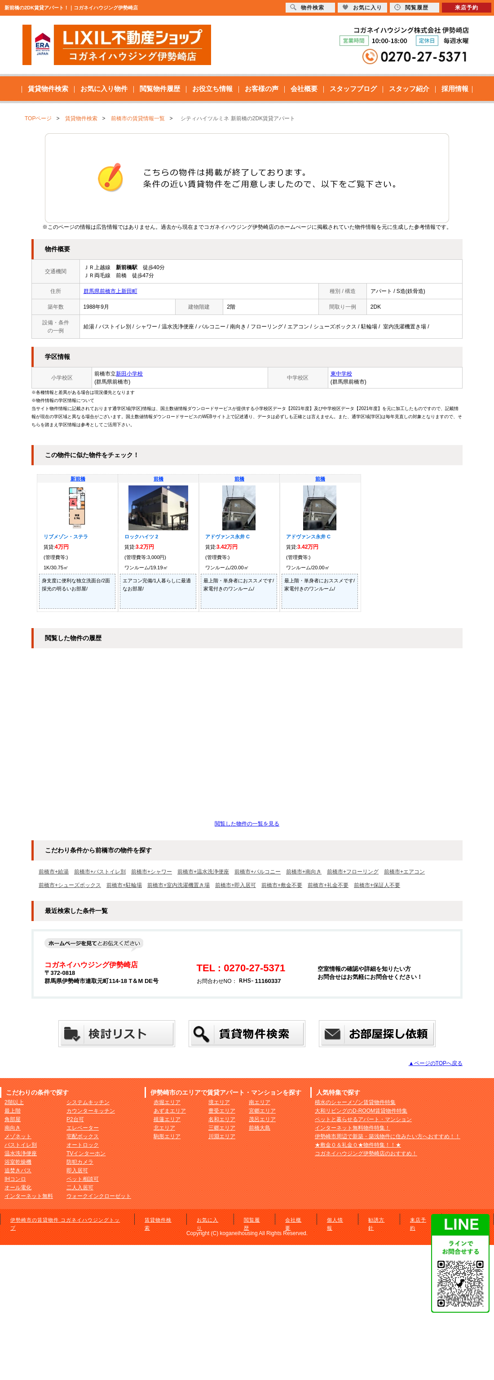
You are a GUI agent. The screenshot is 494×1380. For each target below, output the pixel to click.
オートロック (82, 1145)
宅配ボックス (82, 1136)
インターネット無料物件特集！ (352, 1128)
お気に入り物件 (104, 88)
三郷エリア (221, 1128)
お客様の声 (261, 88)
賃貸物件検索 (48, 88)
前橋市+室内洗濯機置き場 (178, 885)
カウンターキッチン (90, 1111)
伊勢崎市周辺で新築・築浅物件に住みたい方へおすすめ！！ (387, 1136)
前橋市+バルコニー (257, 872)
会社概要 (304, 88)
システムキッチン (88, 1102)
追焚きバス (17, 1170)
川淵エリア (221, 1136)
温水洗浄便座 (20, 1153)
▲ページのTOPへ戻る (436, 1063)
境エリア (219, 1102)
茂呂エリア (262, 1119)
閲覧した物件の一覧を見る (247, 824)
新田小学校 (129, 374)
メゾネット (17, 1136)
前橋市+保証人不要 (377, 885)
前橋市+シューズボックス (70, 885)
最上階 (12, 1111)
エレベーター (82, 1128)
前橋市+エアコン (404, 872)
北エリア (164, 1128)
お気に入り (362, 7)
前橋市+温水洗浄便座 (203, 872)
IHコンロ (15, 1179)
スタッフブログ (353, 88)
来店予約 (466, 7)
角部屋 (12, 1119)
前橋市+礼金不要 (328, 885)
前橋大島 (259, 1128)
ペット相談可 (82, 1179)
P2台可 (75, 1119)
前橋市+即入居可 (235, 885)
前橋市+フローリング (353, 872)
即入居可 (77, 1170)
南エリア (259, 1102)
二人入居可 (79, 1187)
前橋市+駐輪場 (124, 885)
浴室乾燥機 (17, 1162)
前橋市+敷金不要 (281, 885)
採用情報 (454, 88)
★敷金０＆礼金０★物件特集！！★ (358, 1145)
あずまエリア (170, 1111)
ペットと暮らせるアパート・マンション (363, 1119)
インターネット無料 (28, 1196)
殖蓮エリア (167, 1119)
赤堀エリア (167, 1102)
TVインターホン (86, 1153)
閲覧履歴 (411, 7)
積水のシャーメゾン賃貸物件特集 (355, 1102)
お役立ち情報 (212, 88)
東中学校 (341, 374)
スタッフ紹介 (409, 88)
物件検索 (307, 7)
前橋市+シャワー (151, 872)
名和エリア (221, 1119)
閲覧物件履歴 (160, 88)
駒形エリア (167, 1136)
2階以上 (14, 1102)
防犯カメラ (79, 1162)
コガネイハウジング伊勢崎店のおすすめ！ (366, 1153)
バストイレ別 (20, 1145)
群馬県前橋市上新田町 (110, 291)
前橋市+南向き (304, 872)
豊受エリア (221, 1111)
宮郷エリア (262, 1111)
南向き (12, 1128)
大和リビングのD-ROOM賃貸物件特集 (361, 1111)
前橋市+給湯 (54, 872)
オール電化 (17, 1187)
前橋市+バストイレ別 (100, 872)
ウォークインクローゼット (98, 1196)
